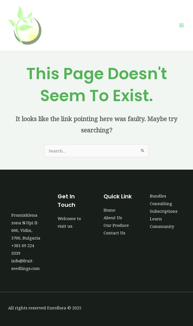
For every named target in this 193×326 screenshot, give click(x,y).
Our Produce (116, 225)
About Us (113, 217)
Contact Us (114, 233)
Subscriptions (163, 211)
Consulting (161, 203)
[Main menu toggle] (181, 25)
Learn (156, 218)
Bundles (158, 196)
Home (109, 210)
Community (162, 226)
